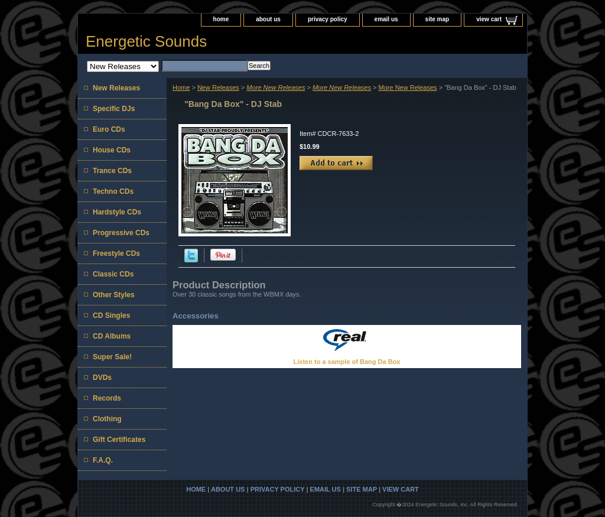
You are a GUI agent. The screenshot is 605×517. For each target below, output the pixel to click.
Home (181, 87)
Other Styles (114, 295)
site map (437, 19)
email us (386, 19)
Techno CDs (113, 191)
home (221, 19)
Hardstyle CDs (117, 212)
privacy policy (327, 19)
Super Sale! (112, 357)
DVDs (102, 377)
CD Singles (111, 315)
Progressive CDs (121, 233)
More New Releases (408, 87)
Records (107, 398)
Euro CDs (109, 129)
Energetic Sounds (146, 41)
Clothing (107, 419)
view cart (489, 19)
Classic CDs (113, 274)
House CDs (112, 150)
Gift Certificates (119, 439)
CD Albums (112, 336)
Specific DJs (114, 109)
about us (268, 19)
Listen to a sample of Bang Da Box (347, 361)
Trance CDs (112, 171)
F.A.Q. (103, 460)
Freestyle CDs (116, 253)
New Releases (218, 87)
